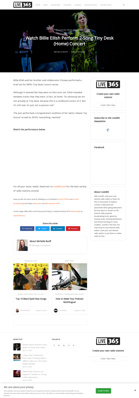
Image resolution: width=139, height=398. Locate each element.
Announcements (90, 5)
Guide (81, 294)
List (42, 294)
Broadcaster (55, 5)
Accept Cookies (103, 391)
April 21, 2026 (27, 350)
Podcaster (67, 5)
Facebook (27, 228)
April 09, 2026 (27, 380)
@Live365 (37, 203)
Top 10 (36, 294)
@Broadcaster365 (51, 203)
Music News (72, 30)
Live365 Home (105, 5)
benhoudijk (76, 211)
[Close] (135, 390)
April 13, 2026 (27, 367)
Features (78, 5)
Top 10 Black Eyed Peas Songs (31, 298)
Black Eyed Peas (25, 294)
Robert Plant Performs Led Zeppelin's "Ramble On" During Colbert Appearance (34, 374)
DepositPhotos (18, 216)
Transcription (71, 294)
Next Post (69, 261)
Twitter (43, 228)
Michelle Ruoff (44, 241)
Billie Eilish (61, 30)
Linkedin (57, 228)
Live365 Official (63, 199)
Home (37, 5)
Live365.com (59, 186)
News (45, 5)
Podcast (59, 294)
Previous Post (30, 261)
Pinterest (73, 228)
